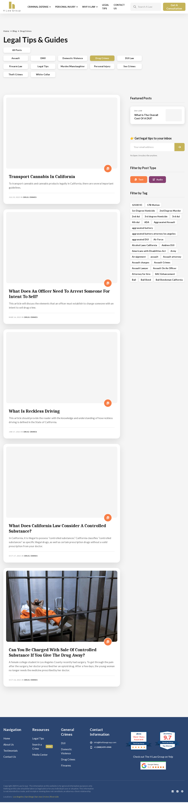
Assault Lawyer (140, 268)
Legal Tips (105, 7)
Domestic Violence (72, 58)
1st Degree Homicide (143, 210)
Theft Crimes (15, 74)
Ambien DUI (168, 245)
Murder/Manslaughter (73, 66)
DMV (43, 58)
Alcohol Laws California (144, 245)
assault (154, 256)
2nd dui (136, 216)
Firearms (66, 765)
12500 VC (137, 205)
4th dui (136, 222)
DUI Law (129, 58)
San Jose (38, 797)
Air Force (158, 239)
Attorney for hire (141, 274)
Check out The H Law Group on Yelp (153, 756)
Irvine (46, 797)
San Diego (29, 797)
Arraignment (139, 256)
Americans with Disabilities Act (149, 251)
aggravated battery (142, 228)
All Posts (17, 50)
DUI (63, 743)
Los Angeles (18, 797)
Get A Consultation (174, 7)
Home (6, 31)
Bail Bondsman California (169, 279)
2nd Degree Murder (170, 210)
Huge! (49, 746)
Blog (15, 31)
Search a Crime (37, 746)
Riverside (54, 797)
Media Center (40, 754)
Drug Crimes (102, 58)
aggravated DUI (140, 239)
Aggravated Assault (164, 222)
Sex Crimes (129, 66)
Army (173, 251)
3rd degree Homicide (156, 216)
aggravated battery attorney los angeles (154, 233)
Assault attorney (172, 256)
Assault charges (140, 262)
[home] (12, 7)
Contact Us (119, 7)
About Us (8, 744)
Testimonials (10, 750)
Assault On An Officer (164, 268)
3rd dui (176, 216)
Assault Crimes (162, 262)
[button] (39, 7)
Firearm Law (15, 66)
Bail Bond (146, 279)
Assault (16, 58)
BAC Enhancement (165, 274)
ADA (146, 222)
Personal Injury (102, 66)
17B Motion (153, 205)
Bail (134, 279)
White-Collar (43, 74)
